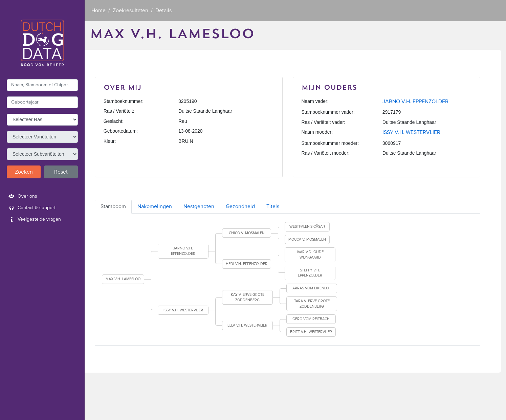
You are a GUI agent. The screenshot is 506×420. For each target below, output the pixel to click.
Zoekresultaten (130, 10)
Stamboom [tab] (113, 206)
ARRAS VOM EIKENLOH (311, 288)
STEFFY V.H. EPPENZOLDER (310, 273)
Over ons (22, 196)
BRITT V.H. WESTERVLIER (311, 332)
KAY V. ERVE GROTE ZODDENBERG (247, 297)
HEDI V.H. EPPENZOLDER (246, 264)
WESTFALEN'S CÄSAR (307, 226)
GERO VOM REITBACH (311, 319)
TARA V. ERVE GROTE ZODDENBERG (312, 303)
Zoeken (24, 172)
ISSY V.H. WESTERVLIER (411, 132)
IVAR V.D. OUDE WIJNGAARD (310, 254)
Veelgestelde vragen (34, 219)
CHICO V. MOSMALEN (247, 233)
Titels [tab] (272, 206)
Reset (61, 172)
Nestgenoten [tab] (198, 206)
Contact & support (31, 207)
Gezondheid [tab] (240, 206)
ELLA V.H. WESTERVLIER (247, 325)
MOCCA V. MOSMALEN (307, 239)
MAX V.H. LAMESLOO (123, 279)
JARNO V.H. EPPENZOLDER (415, 101)
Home (98, 10)
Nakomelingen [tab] (154, 206)
